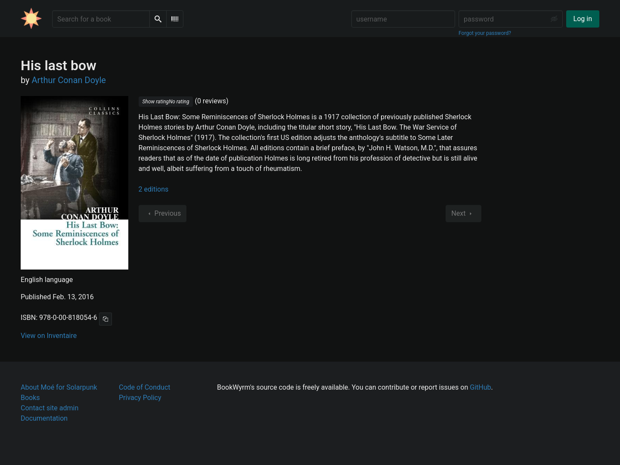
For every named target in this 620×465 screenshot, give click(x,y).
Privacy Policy (140, 398)
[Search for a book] (101, 19)
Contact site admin (49, 408)
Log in (583, 19)
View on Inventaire (49, 336)
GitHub (480, 387)
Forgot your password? (485, 33)
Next (463, 213)
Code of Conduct (144, 387)
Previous (162, 213)
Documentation (44, 418)
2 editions (154, 189)
